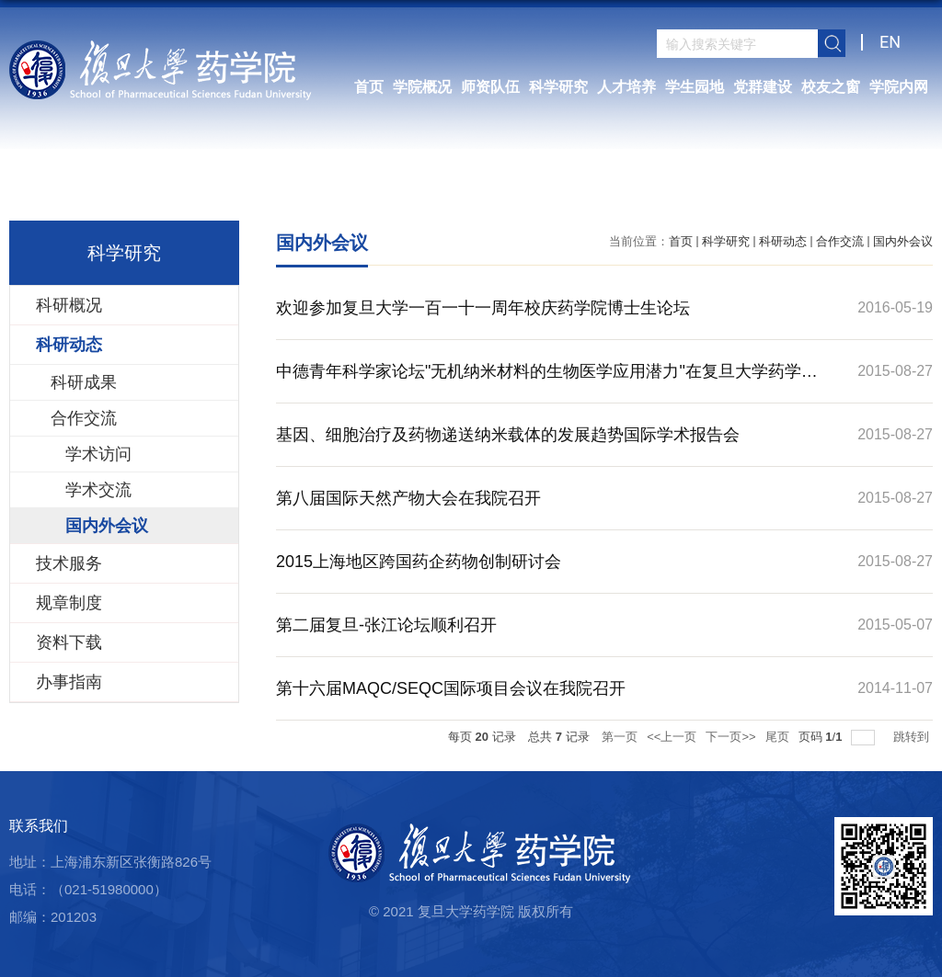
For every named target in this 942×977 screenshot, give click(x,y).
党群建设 (762, 87)
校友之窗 (830, 87)
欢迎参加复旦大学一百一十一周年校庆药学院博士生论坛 (483, 308)
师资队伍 (490, 87)
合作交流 (840, 241)
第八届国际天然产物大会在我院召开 (408, 498)
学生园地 (694, 87)
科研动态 (783, 241)
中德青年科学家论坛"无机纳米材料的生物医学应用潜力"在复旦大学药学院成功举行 (547, 382)
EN (890, 41)
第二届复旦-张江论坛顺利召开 (386, 625)
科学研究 (558, 87)
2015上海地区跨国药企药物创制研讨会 (418, 561)
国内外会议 (903, 241)
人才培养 (626, 87)
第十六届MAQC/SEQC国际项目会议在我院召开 (451, 688)
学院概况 (422, 87)
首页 (369, 87)
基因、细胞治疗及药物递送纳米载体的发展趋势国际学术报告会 (508, 435)
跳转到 (913, 737)
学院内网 (898, 87)
